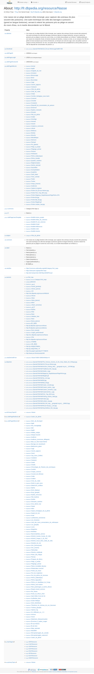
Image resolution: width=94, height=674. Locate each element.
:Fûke (30, 312)
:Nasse (30, 412)
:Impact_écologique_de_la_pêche (38, 511)
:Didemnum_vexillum (34, 485)
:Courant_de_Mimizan (34, 474)
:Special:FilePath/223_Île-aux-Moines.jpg (41, 364)
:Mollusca (31, 130)
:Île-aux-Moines (33, 623)
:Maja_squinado (33, 628)
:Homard (31, 121)
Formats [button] (35, 2)
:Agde (30, 423)
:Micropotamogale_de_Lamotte (37, 633)
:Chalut (30, 94)
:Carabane (31, 458)
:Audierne (31, 437)
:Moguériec (31, 529)
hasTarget (9, 642)
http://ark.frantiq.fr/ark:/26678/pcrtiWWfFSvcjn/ (39, 273)
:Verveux (31, 614)
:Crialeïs (31, 478)
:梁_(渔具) (31, 344)
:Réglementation (33, 163)
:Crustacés (31, 103)
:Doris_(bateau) (33, 490)
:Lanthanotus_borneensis (35, 517)
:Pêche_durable (33, 158)
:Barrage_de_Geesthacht (35, 444)
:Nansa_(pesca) (33, 289)
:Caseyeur (31, 87)
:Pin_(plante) (32, 144)
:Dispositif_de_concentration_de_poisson (40, 105)
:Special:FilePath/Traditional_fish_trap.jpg (41, 369)
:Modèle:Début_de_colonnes (36, 219)
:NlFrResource (31, 642)
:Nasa (30, 314)
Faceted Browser (71, 2)
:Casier (30, 462)
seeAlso (8, 268)
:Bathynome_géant (34, 446)
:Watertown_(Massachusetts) (36, 619)
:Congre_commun (33, 471)
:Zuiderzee (31, 186)
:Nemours (31, 140)
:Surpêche (31, 172)
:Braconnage (32, 75)
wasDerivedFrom (11, 357)
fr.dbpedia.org (58, 12)
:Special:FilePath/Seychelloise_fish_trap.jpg (42, 408)
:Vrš (29, 291)
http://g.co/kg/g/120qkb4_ (33, 346)
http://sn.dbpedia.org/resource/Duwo (36, 339)
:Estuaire (31, 112)
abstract (8, 33)
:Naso (30, 298)
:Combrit (31, 469)
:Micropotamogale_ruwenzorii (37, 635)
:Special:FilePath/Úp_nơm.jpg (38, 378)
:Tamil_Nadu (32, 174)
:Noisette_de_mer (33, 543)
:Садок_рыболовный (34, 332)
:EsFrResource (31, 648)
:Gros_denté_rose (33, 504)
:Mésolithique (32, 137)
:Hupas (30, 506)
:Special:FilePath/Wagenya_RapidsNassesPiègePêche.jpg (46, 373)
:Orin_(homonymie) (34, 545)
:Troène (30, 181)
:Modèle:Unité (32, 229)
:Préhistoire (31, 153)
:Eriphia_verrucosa (33, 494)
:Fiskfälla (31, 341)
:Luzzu (30, 527)
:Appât (30, 68)
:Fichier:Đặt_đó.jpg (34, 199)
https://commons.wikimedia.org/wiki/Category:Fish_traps (42, 268)
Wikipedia (34, 671)
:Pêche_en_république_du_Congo (38, 582)
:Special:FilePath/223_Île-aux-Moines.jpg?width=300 (44, 49)
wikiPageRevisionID (11, 62)
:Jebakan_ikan (32, 316)
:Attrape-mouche (33, 435)
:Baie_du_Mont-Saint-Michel (36, 441)
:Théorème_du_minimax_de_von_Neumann (41, 605)
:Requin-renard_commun (35, 589)
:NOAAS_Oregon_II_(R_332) (36, 538)
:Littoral (30, 128)
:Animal (30, 66)
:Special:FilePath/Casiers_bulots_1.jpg (40, 387)
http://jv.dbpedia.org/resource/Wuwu (36, 325)
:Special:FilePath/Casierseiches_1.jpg (40, 392)
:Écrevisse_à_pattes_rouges (36, 621)
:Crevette (31, 100)
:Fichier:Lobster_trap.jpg (35, 204)
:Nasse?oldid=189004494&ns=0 (38, 357)
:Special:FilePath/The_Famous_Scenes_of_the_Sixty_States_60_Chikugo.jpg (51, 362)
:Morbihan (31, 531)
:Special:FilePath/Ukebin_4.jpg (38, 371)
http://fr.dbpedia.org (36, 12)
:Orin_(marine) (32, 547)
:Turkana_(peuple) (33, 607)
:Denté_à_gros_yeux (34, 483)
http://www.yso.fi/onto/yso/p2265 (35, 353)
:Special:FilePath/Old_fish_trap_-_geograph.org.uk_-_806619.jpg (48, 403)
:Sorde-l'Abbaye (33, 600)
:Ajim (30, 428)
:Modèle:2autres (33, 231)
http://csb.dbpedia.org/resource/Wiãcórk (37, 293)
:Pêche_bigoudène (33, 580)
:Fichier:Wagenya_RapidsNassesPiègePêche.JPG (42, 195)
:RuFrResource (31, 651)
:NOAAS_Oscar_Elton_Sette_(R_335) (39, 541)
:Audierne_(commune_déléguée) (37, 439)
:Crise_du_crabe (33, 481)
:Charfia (30, 464)
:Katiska (30, 309)
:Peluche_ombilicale (34, 552)
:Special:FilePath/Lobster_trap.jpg (39, 401)
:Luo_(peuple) (32, 524)
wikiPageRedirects (12, 416)
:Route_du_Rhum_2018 (35, 593)
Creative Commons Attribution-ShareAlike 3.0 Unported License (62, 671)
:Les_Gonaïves (32, 520)
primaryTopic (10, 662)
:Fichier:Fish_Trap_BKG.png (36, 193)
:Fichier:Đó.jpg (32, 197)
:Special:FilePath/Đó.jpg (36, 380)
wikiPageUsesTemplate (13, 217)
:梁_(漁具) (31, 323)
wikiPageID (9, 53)
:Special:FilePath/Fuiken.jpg (37, 399)
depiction (8, 362)
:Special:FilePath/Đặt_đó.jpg (37, 382)
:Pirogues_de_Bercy (34, 559)
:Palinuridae (32, 550)
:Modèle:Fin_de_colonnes (36, 222)
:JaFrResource (31, 646)
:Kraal (30, 515)
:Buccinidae (31, 80)
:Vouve (30, 617)
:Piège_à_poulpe (33, 147)
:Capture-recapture (34, 188)
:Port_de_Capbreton (34, 573)
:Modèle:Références (34, 226)
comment (8, 240)
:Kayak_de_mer (33, 513)
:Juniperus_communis (34, 126)
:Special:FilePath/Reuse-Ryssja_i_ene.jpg (41, 405)
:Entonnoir (31, 107)
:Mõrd (30, 302)
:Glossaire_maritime (34, 501)
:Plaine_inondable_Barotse (36, 566)
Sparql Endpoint (84, 2)
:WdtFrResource (32, 658)
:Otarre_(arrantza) (34, 305)
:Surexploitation (33, 170)
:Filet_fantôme (32, 497)
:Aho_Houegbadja (33, 425)
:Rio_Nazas (31, 591)
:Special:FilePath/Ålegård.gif (37, 375)
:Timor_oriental (32, 176)
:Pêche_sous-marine (34, 584)
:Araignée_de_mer (33, 71)
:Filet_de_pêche (33, 89)
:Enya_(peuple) (32, 492)
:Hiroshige (31, 119)
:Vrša (30, 337)
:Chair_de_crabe (33, 91)
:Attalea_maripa (33, 432)
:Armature (31, 73)
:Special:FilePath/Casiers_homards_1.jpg (41, 389)
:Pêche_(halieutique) (34, 156)
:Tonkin (30, 179)
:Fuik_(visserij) (32, 330)
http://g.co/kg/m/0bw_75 (33, 348)
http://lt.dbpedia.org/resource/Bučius (36, 328)
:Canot (30, 453)
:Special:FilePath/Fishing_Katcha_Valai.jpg (41, 396)
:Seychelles (31, 167)
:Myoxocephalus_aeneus (35, 534)
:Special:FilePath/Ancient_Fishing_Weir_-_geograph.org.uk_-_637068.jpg (50, 366)
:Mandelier (31, 630)
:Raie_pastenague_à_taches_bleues (39, 587)
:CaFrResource (31, 644)
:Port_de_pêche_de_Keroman (37, 575)
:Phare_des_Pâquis (34, 554)
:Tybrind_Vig (32, 610)
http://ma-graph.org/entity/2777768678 (37, 351)
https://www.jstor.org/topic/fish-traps (36, 270)
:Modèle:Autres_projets (35, 217)
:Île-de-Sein (31, 626)
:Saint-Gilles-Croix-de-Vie (35, 596)
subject (7, 235)
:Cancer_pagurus (33, 84)
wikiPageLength (10, 57)
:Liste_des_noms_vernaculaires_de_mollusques (42, 522)
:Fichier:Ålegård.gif (33, 202)
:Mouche (31, 135)
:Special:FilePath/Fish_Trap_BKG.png (40, 394)
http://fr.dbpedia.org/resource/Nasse (40, 8)
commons (9, 208)
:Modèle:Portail (32, 224)
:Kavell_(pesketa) (33, 286)
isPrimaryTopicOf (10, 412)
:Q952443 (31, 282)
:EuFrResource (31, 655)
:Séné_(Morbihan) (33, 603)
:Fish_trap (29, 277)
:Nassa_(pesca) (33, 321)
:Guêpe (30, 117)
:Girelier (30, 499)
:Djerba (30, 488)
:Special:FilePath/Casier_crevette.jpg (40, 385)
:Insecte (30, 123)
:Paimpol (31, 142)
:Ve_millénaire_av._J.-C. (35, 612)
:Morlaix (30, 133)
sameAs (8, 277)
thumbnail (8, 49)
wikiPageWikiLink (11, 66)
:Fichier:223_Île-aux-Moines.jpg (37, 190)
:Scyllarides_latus (33, 598)
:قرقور (30, 284)
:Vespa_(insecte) (33, 183)
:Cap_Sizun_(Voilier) (34, 455)
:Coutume (31, 98)
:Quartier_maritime (33, 160)
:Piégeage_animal (33, 149)
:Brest (30, 77)
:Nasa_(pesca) (33, 300)
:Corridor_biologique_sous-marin (37, 96)
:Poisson (31, 151)
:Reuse (30, 295)
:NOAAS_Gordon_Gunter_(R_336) (38, 536)
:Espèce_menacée (33, 110)
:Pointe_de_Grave (33, 570)
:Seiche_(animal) (33, 165)
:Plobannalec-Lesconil (34, 568)
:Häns (30, 508)
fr (7, 213)
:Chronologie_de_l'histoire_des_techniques (40, 467)
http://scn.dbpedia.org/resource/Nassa (37, 335)
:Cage (30, 82)
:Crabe (30, 476)
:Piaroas (31, 557)
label (7, 248)
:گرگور (30, 307)
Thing (16, 12)
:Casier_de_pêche (33, 416)
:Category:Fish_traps (36, 279)
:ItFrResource (31, 653)
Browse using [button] (23, 2)
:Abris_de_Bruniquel (34, 421)
